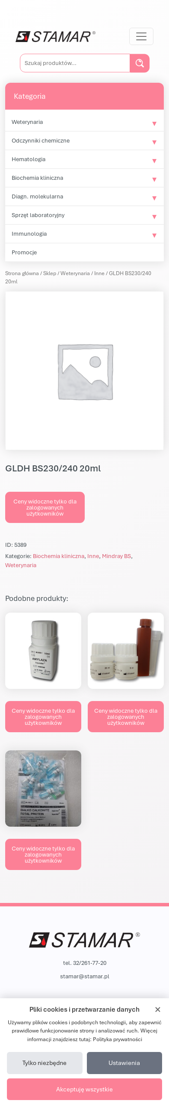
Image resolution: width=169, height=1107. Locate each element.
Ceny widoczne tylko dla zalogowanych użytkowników (45, 507)
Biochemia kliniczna (37, 178)
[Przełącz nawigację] (141, 36)
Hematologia (28, 159)
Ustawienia (124, 1062)
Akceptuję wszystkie (84, 1089)
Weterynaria (27, 122)
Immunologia (29, 233)
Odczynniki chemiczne (41, 140)
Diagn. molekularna (37, 196)
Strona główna (22, 273)
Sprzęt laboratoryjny (38, 215)
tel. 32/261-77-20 (84, 963)
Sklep (49, 273)
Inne (99, 273)
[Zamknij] (158, 1009)
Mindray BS (116, 556)
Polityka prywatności (117, 1039)
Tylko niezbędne (44, 1062)
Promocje (24, 252)
